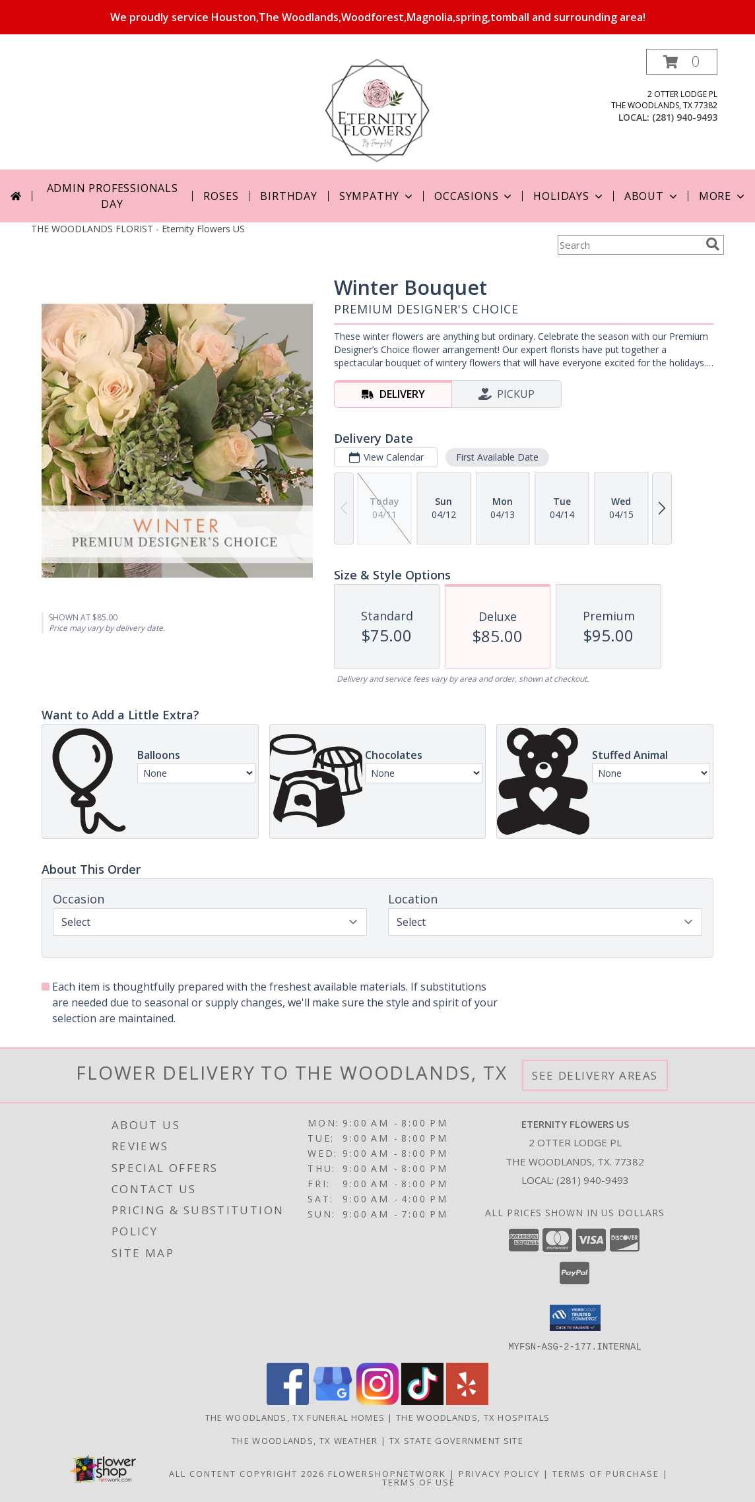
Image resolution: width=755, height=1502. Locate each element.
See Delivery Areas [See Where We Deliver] (595, 1075)
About (652, 196)
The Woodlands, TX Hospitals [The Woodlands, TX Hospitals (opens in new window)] (473, 1417)
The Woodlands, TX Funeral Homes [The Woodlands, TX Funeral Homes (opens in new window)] (295, 1417)
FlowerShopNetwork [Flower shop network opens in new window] (387, 1473)
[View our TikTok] (422, 1400)
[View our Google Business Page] (333, 1400)
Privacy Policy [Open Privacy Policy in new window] (499, 1473)
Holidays (569, 196)
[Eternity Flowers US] (377, 109)
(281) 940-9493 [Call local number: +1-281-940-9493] (684, 117)
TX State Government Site (456, 1440)
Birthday (288, 196)
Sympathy (377, 196)
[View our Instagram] (377, 1400)
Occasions (474, 196)
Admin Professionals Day (112, 196)
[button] (681, 62)
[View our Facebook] (288, 1400)
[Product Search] (629, 245)
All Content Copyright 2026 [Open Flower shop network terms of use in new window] (247, 1473)
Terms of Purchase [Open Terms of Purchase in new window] (605, 1473)
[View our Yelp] (467, 1400)
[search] (712, 244)
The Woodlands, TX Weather (305, 1440)
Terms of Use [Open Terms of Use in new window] (418, 1481)
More (723, 196)
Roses (220, 196)
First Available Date (497, 457)
